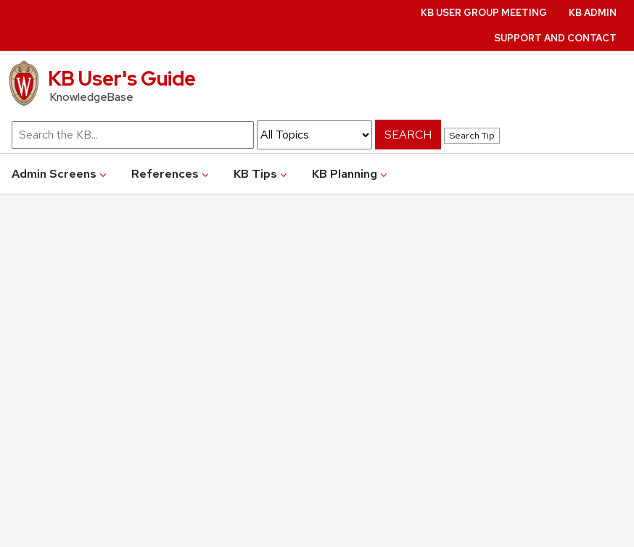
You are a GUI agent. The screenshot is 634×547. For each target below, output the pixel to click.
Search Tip (472, 135)
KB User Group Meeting (484, 13)
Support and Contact (555, 38)
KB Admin (593, 13)
